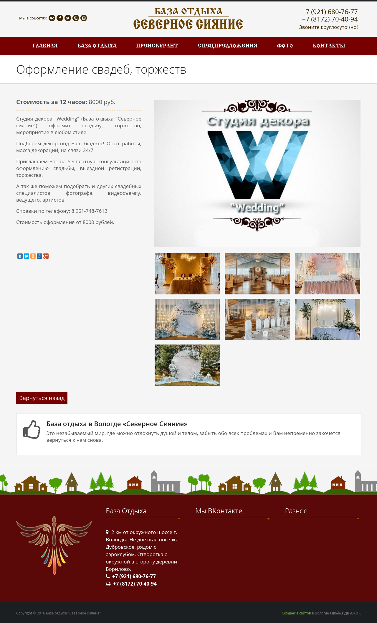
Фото (285, 46)
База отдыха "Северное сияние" (73, 613)
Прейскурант (157, 46)
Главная (45, 46)
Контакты (329, 46)
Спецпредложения (227, 46)
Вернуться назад (42, 398)
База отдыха (97, 46)
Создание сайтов (296, 613)
